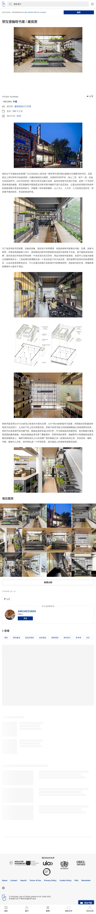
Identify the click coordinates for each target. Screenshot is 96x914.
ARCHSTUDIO (27, 611)
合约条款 (25, 12)
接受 (79, 12)
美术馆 (78, 638)
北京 (88, 638)
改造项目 (42, 638)
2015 (19, 116)
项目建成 (16, 638)
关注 (25, 618)
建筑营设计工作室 (23, 106)
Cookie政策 (42, 12)
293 (14, 111)
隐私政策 (30, 12)
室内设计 (67, 638)
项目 (6, 638)
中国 (15, 102)
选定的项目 (29, 638)
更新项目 (55, 638)
